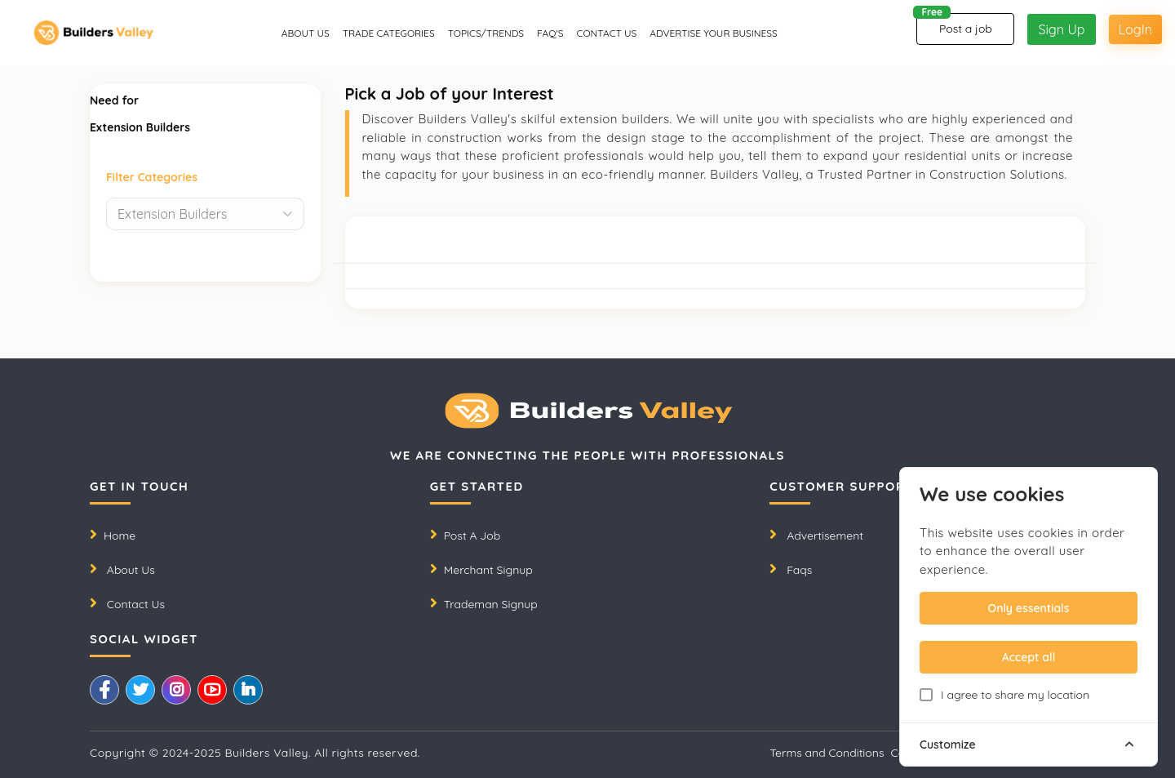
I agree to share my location (1015, 694)
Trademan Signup (484, 603)
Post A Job (465, 535)
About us (306, 33)
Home (112, 535)
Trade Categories (389, 33)
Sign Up (1061, 29)
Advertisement (816, 535)
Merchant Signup (481, 569)
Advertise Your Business (714, 33)
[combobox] (205, 213)
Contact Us (127, 603)
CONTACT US (607, 33)
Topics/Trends (486, 33)
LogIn (1135, 29)
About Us (122, 569)
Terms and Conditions (826, 752)
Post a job (953, 24)
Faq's (550, 33)
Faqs (790, 569)
